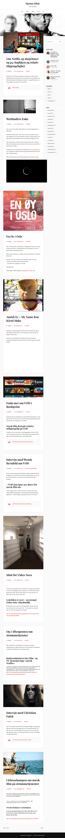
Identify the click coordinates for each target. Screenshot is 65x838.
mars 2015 (50, 128)
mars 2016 (50, 122)
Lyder (38, 11)
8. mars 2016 (18, 721)
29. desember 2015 (19, 788)
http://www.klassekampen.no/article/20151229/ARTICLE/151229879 (22, 818)
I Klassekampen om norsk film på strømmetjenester (23, 782)
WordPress (29, 835)
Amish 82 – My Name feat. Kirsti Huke (22, 318)
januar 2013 (50, 146)
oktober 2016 (51, 116)
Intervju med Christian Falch (21, 714)
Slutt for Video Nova (19, 575)
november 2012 (51, 152)
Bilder (33, 11)
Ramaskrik (20, 149)
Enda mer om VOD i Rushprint (19, 404)
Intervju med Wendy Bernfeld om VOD (19, 461)
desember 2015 (51, 125)
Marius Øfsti (33, 3)
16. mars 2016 (18, 640)
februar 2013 (51, 143)
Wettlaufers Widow (34, 157)
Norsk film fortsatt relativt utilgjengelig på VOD (22, 441)
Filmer (27, 11)
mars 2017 (50, 113)
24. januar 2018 (19, 71)
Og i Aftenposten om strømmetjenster (19, 633)
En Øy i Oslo (14, 236)
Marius (9, 71)
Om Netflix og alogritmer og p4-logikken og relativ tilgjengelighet (22, 62)
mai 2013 (50, 137)
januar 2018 (50, 110)
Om (43, 11)
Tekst (22, 11)
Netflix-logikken (15, 87)
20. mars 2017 (18, 325)
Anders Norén (41, 835)
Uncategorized (33, 468)
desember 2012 (51, 149)
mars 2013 (50, 140)
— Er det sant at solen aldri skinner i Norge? (22, 739)
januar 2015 (50, 131)
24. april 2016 (18, 580)
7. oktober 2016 (19, 411)
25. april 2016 (18, 468)
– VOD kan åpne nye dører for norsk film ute (21, 503)
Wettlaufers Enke (17, 119)
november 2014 (51, 134)
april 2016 (50, 119)
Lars (18, 254)
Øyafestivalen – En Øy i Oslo (28, 270)
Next (42, 828)
